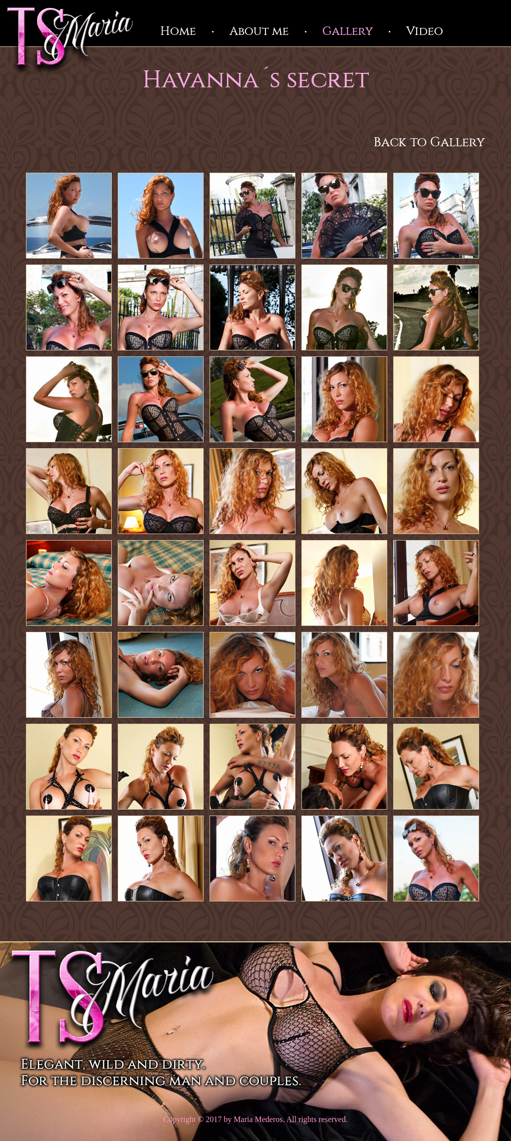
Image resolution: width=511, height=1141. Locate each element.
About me (259, 31)
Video (424, 31)
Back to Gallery (429, 142)
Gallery (347, 31)
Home (178, 31)
